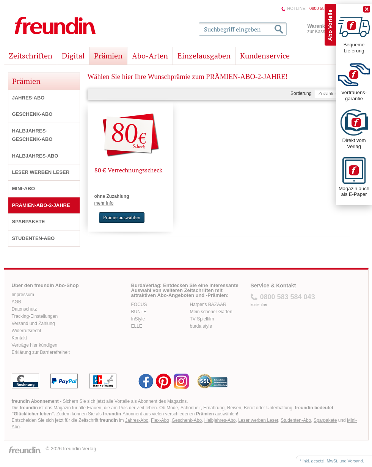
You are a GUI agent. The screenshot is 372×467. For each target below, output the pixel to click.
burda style (201, 326)
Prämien (108, 55)
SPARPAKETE (28, 221)
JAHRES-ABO (28, 98)
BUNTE (139, 311)
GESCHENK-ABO (32, 114)
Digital (73, 55)
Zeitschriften (30, 55)
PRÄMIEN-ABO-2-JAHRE (41, 205)
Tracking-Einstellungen (35, 316)
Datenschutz (24, 309)
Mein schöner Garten (211, 311)
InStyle (138, 319)
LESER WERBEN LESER (41, 172)
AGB (16, 301)
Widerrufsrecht (26, 330)
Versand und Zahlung (33, 323)
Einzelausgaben (204, 55)
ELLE (136, 326)
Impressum (23, 294)
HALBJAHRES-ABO (35, 156)
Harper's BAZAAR (208, 304)
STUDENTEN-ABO (33, 238)
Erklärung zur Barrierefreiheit (41, 352)
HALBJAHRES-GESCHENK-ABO (32, 135)
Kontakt (19, 338)
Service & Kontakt (273, 285)
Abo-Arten (150, 55)
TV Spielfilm (202, 319)
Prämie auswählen (121, 217)
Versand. (356, 461)
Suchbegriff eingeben (232, 29)
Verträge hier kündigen (35, 345)
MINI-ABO (23, 188)
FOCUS (139, 304)
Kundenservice (265, 55)
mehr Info (104, 203)
